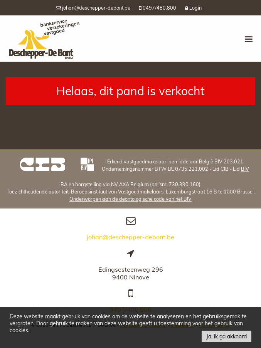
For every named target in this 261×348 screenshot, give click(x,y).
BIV (245, 169)
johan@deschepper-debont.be (130, 237)
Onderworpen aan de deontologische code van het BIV (130, 199)
